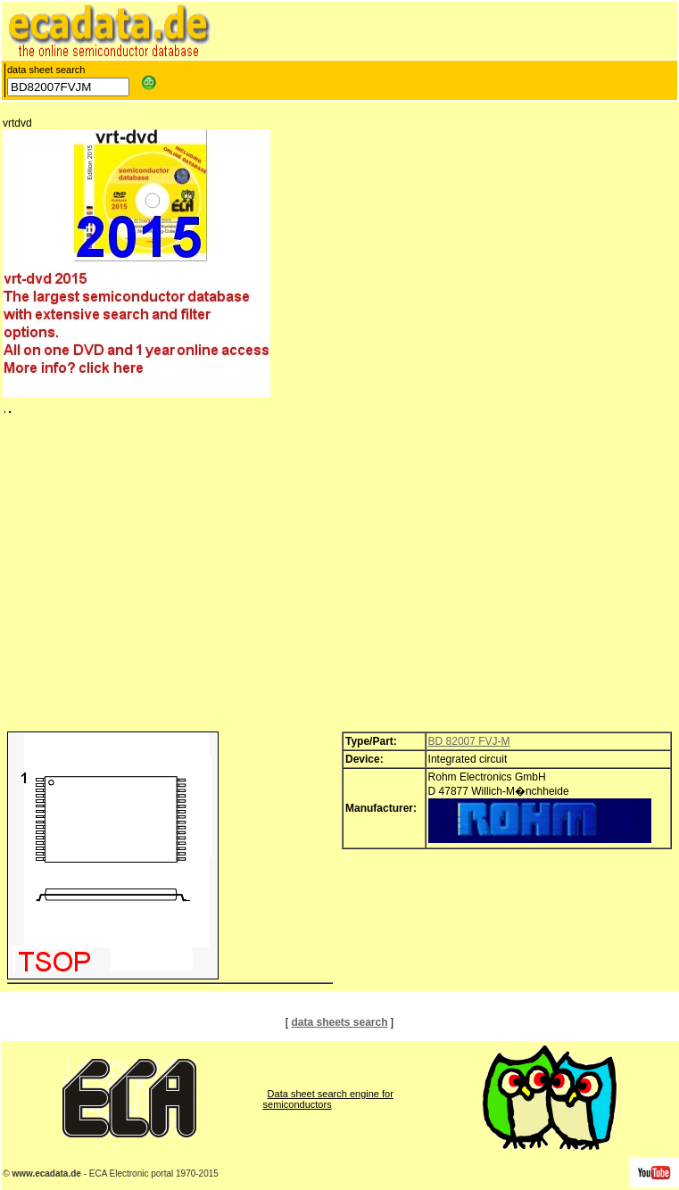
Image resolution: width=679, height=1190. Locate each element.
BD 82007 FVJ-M (469, 741)
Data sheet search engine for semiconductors (328, 1099)
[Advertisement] (339, 577)
